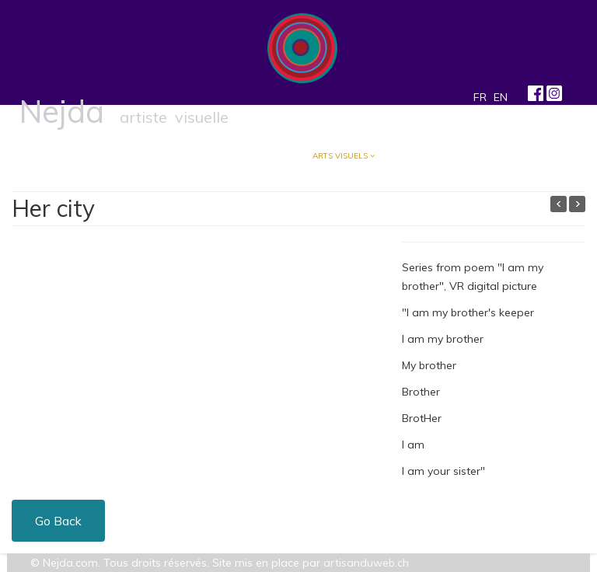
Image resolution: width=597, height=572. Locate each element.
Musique (266, 156)
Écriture (196, 156)
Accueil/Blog (56, 156)
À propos (130, 156)
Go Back (58, 520)
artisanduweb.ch (366, 563)
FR (480, 97)
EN (501, 97)
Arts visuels (340, 156)
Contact (418, 156)
